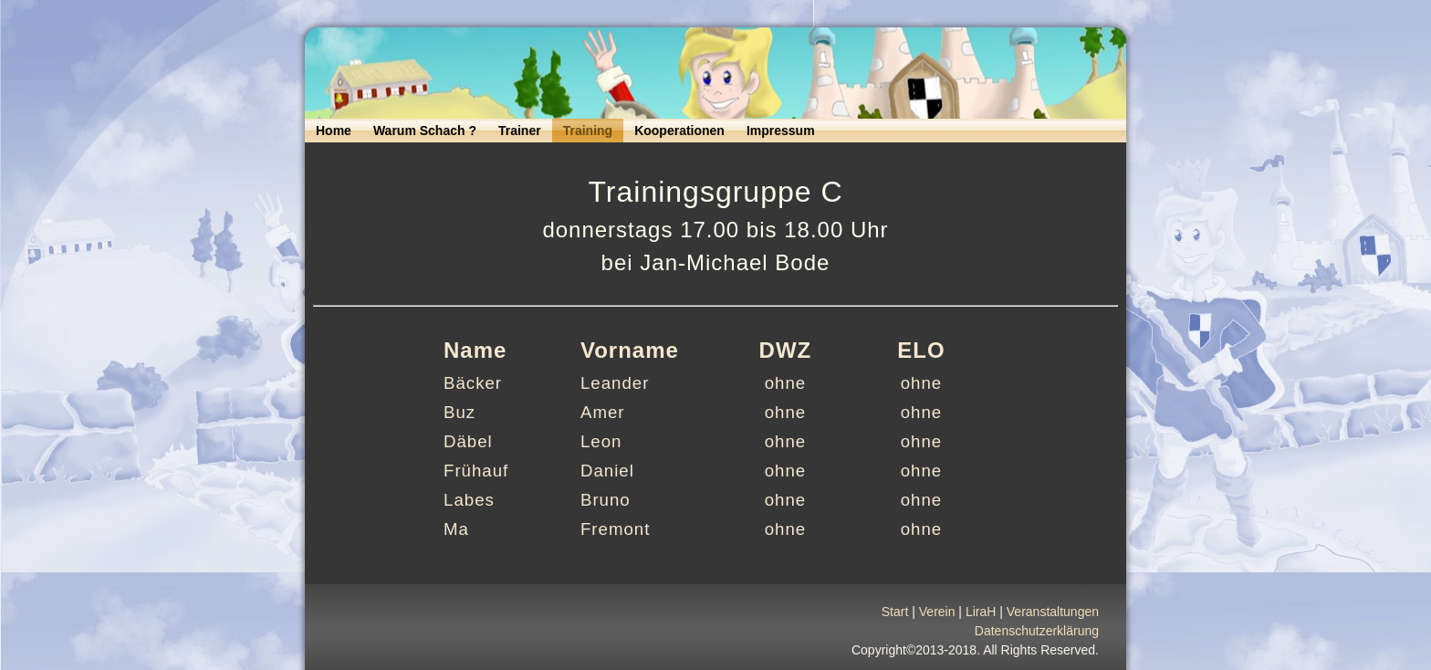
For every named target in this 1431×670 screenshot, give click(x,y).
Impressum (781, 130)
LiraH (981, 617)
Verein (937, 617)
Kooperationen (679, 130)
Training (587, 130)
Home (333, 130)
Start (895, 617)
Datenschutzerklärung (1037, 636)
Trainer (519, 130)
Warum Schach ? (424, 130)
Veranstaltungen (1053, 617)
